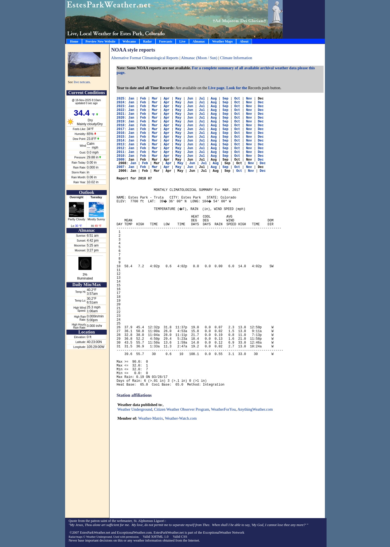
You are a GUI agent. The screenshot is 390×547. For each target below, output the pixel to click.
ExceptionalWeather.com (134, 532)
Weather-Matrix (150, 418)
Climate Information (236, 58)
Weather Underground (134, 409)
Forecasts (165, 41)
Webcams (129, 41)
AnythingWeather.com (255, 409)
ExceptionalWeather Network (223, 532)
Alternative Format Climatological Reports (144, 58)
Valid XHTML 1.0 (155, 537)
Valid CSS (180, 537)
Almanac (199, 41)
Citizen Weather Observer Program (181, 409)
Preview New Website (100, 41)
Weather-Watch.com (181, 418)
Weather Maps (222, 41)
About (244, 41)
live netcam (82, 82)
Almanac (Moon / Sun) (199, 58)
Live (182, 41)
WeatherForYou (223, 409)
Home (74, 41)
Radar (147, 41)
